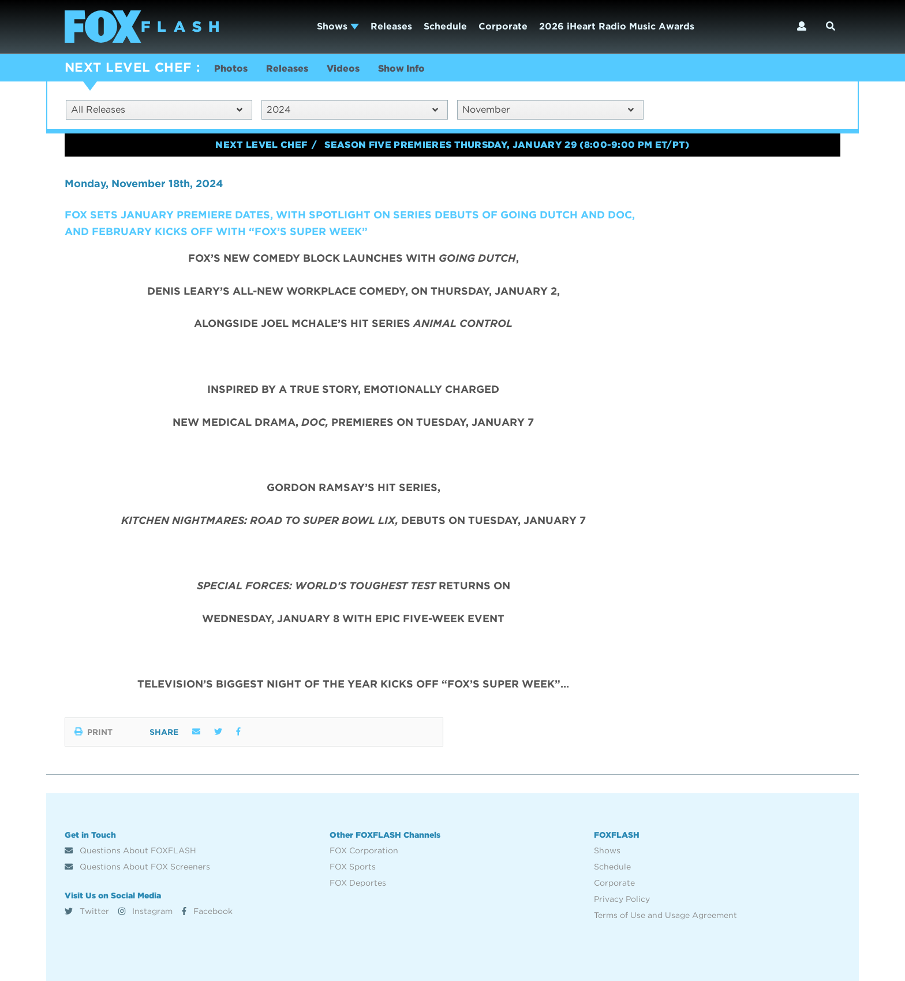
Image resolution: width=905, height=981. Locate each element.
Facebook (207, 911)
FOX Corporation (364, 850)
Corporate (503, 26)
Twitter (87, 911)
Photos (231, 68)
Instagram (145, 911)
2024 (352, 109)
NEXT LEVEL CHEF (128, 67)
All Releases (156, 109)
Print (93, 732)
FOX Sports (353, 866)
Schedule (445, 26)
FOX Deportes (358, 882)
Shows (338, 26)
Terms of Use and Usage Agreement (665, 915)
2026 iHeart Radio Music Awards (616, 26)
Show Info (401, 68)
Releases (391, 26)
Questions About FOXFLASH (130, 850)
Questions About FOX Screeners (137, 866)
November (548, 109)
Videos (343, 68)
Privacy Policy (622, 899)
